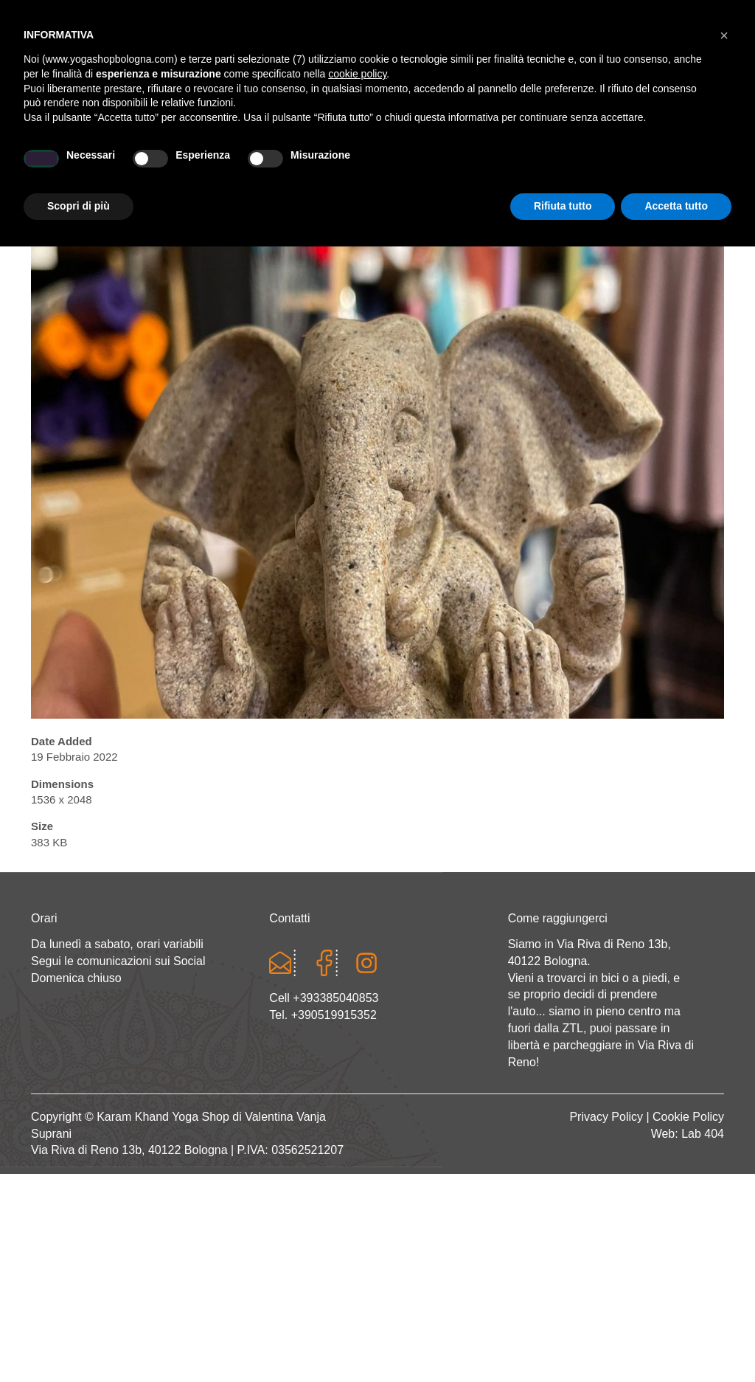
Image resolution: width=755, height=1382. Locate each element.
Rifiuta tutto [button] (563, 1341)
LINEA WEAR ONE (419, 167)
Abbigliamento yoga (301, 167)
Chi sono (157, 167)
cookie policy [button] (357, 1209)
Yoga (213, 167)
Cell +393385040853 (323, 998)
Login (539, 15)
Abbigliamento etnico (541, 167)
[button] (724, 1171)
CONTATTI (644, 167)
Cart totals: (81, 15)
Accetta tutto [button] (676, 1341)
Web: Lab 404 (687, 1133)
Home (101, 167)
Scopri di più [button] (78, 1341)
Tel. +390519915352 (322, 1015)
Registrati (596, 15)
